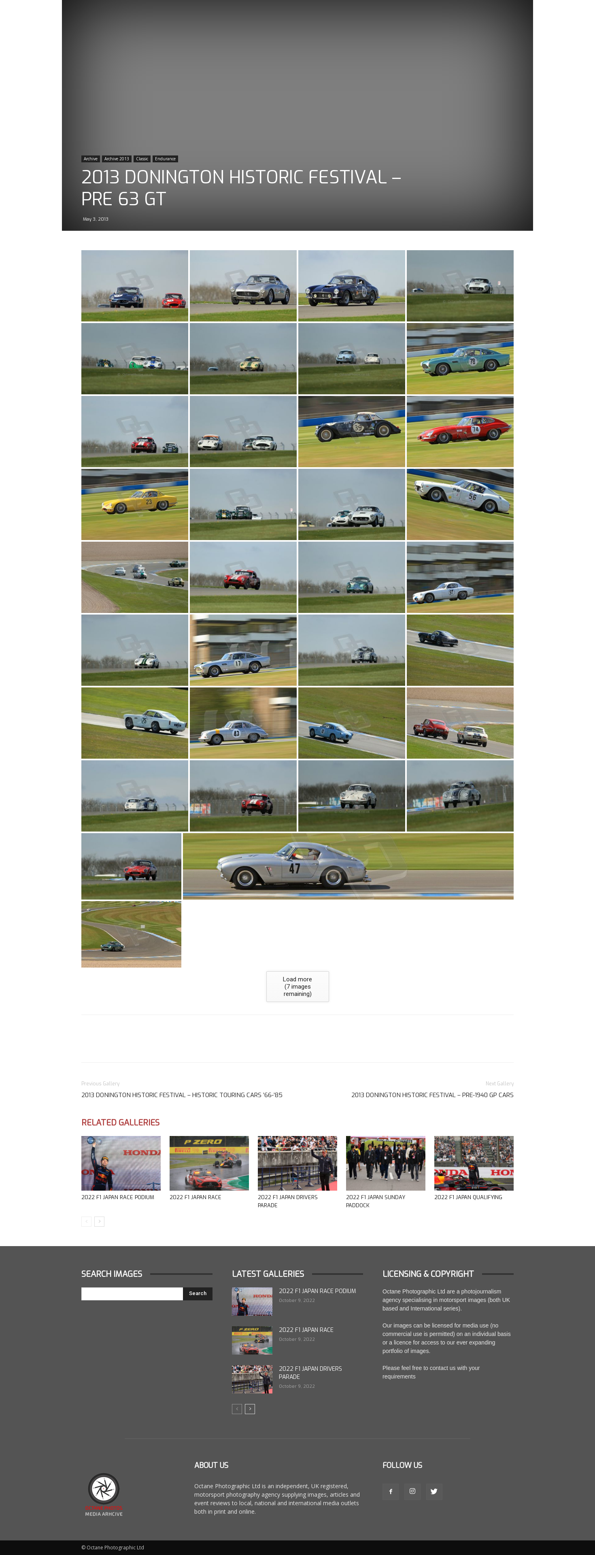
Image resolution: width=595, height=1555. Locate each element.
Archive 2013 (116, 159)
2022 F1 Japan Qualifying (468, 1197)
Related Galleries (120, 1122)
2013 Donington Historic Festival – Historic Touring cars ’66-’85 (182, 1095)
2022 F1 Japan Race (195, 1197)
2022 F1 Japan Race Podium (117, 1197)
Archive (91, 159)
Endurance (165, 159)
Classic (142, 159)
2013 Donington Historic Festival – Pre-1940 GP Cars (432, 1095)
